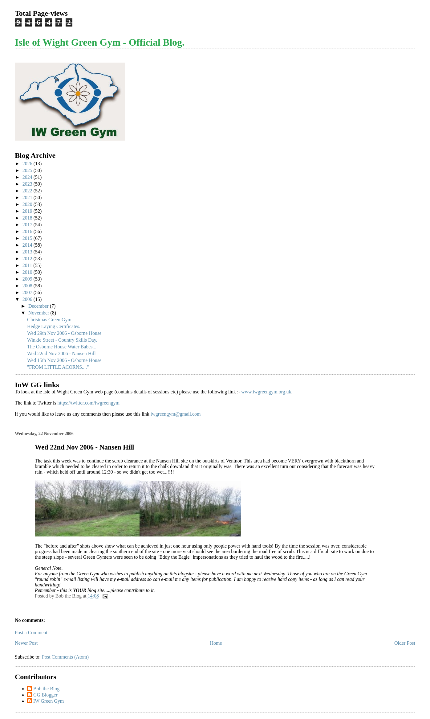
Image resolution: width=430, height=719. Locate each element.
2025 (28, 170)
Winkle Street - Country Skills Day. (62, 340)
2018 (28, 217)
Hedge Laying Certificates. (53, 326)
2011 (27, 265)
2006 (28, 299)
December (39, 306)
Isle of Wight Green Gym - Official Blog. (100, 42)
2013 (28, 251)
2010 (28, 272)
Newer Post (26, 643)
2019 (28, 211)
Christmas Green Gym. (50, 319)
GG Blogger (45, 694)
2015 (28, 238)
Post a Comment (31, 632)
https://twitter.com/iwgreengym (89, 402)
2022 (28, 190)
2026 (28, 163)
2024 (28, 177)
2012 (28, 258)
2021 (28, 197)
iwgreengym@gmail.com (176, 414)
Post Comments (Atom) (65, 656)
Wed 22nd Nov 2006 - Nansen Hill (61, 353)
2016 (28, 231)
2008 (28, 285)
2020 (28, 204)
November (39, 312)
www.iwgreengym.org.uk (266, 391)
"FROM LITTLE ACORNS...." (58, 367)
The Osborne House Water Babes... (61, 346)
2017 (28, 224)
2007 (28, 292)
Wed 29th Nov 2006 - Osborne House (64, 333)
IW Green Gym (48, 701)
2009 (28, 278)
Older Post (404, 643)
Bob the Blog (46, 688)
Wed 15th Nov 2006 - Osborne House (64, 360)
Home (216, 643)
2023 (28, 184)
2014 (28, 245)
